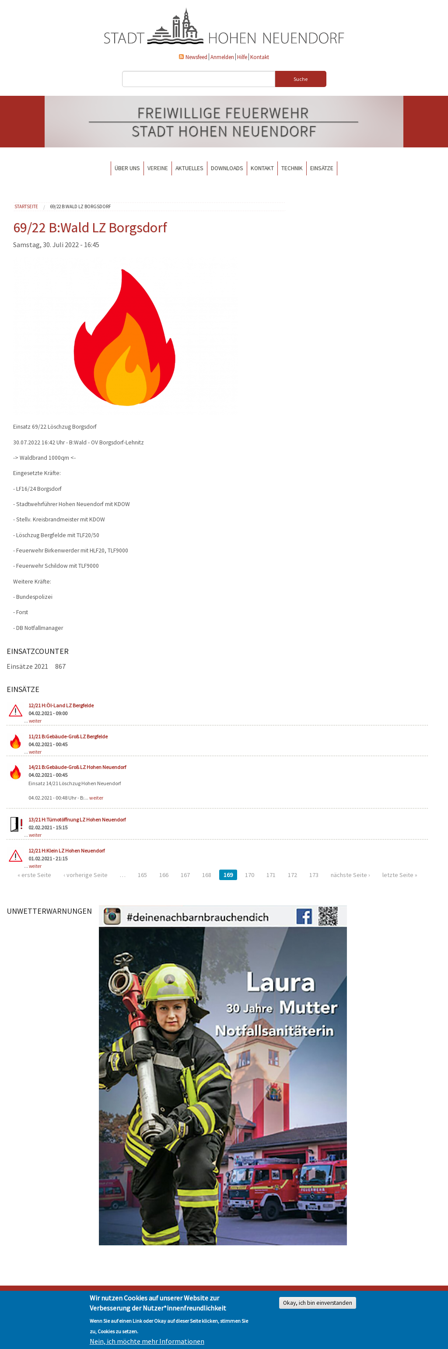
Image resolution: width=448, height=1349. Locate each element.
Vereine (157, 168)
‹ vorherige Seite (85, 875)
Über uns (127, 168)
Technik (292, 168)
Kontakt (259, 56)
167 (185, 875)
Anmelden (222, 56)
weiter (35, 721)
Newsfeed (196, 56)
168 (206, 875)
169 (228, 875)
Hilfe (242, 56)
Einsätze (321, 168)
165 (142, 875)
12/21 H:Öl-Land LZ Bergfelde (61, 705)
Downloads (227, 168)
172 (292, 875)
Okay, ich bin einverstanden (317, 1303)
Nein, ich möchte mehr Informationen (147, 1341)
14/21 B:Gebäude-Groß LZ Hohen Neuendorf (77, 767)
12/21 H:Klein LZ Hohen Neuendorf (66, 850)
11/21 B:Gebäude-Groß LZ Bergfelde (68, 736)
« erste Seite (34, 875)
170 (249, 875)
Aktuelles (189, 168)
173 (313, 875)
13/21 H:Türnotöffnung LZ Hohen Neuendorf (77, 819)
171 (271, 875)
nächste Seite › (350, 875)
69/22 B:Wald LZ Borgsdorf (80, 206)
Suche (301, 79)
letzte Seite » (399, 875)
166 (163, 875)
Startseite (26, 206)
